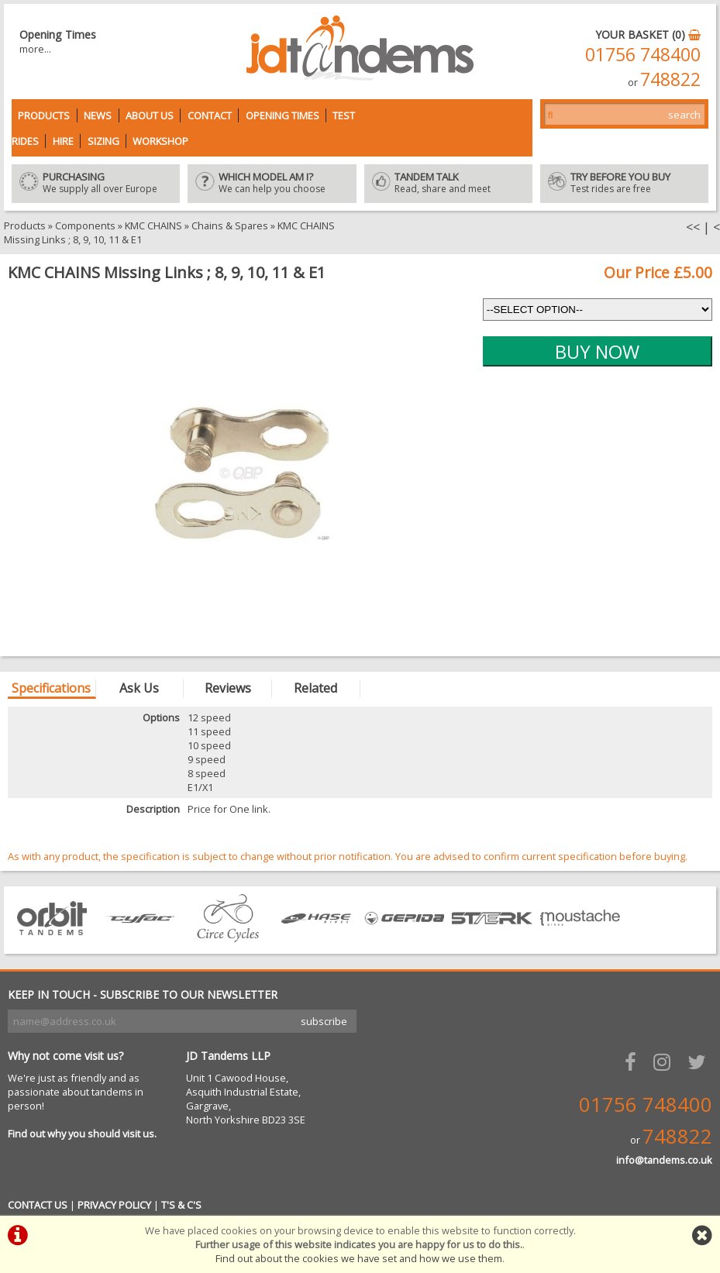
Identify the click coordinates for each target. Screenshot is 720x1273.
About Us (150, 115)
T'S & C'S (181, 1205)
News (98, 115)
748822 (670, 79)
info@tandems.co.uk (664, 1160)
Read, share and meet (448, 183)
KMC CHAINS (153, 225)
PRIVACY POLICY (114, 1205)
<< (693, 227)
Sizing (103, 141)
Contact (210, 115)
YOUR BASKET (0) (648, 34)
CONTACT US (37, 1205)
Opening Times (282, 115)
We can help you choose (271, 183)
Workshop (160, 141)
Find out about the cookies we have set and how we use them (358, 1258)
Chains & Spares (229, 225)
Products (44, 115)
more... (35, 49)
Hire (63, 141)
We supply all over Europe (95, 183)
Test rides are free (624, 183)
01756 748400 (643, 54)
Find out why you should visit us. (82, 1134)
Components (85, 225)
